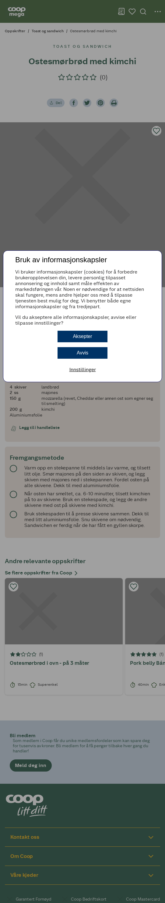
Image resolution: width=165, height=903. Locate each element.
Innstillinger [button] (82, 369)
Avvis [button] (82, 352)
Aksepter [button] (82, 336)
